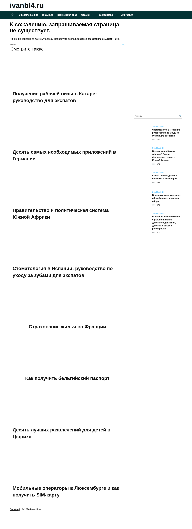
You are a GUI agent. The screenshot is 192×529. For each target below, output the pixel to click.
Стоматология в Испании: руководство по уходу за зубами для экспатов (166, 133)
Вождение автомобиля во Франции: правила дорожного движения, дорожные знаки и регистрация (166, 222)
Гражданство (105, 14)
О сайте (14, 509)
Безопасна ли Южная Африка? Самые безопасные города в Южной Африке (163, 155)
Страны (85, 14)
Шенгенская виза (67, 14)
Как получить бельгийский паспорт (67, 378)
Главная (13, 14)
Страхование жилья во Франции (67, 326)
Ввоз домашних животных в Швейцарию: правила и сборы (166, 198)
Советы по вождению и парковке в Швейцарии (164, 177)
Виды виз (47, 14)
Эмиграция (127, 14)
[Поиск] (123, 44)
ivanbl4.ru (27, 5)
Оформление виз (28, 14)
